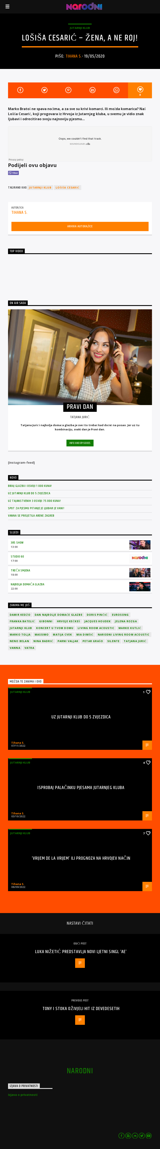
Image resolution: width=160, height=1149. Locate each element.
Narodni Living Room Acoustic (124, 634)
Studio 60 (17, 556)
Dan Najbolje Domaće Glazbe (59, 615)
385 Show (17, 542)
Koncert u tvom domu (54, 628)
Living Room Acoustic (96, 628)
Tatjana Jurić (135, 641)
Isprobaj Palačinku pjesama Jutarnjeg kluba (80, 787)
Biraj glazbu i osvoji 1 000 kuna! (30, 486)
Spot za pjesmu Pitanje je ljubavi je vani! (36, 508)
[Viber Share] (13, 173)
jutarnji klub (40, 187)
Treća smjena (20, 570)
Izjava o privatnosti (22, 1095)
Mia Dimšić (85, 634)
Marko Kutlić (130, 628)
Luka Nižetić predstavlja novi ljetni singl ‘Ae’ (81, 951)
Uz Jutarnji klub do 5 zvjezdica (29, 493)
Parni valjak (68, 641)
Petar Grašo (93, 641)
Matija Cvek (62, 634)
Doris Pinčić (97, 615)
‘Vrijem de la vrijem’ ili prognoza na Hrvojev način (81, 858)
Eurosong (120, 615)
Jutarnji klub (80, 28)
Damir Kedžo (20, 615)
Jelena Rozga (126, 621)
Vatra (29, 648)
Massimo (42, 634)
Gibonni (45, 621)
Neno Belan (19, 641)
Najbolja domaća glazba (27, 584)
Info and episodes (80, 443)
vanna (15, 648)
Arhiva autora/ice (80, 226)
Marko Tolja (20, 634)
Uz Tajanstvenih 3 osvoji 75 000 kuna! (34, 501)
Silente (113, 641)
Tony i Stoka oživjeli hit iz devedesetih (81, 1008)
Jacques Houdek (97, 621)
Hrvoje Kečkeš (68, 621)
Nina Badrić (43, 641)
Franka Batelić (22, 621)
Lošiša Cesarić (68, 187)
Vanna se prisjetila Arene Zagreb (31, 516)
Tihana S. (74, 56)
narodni (80, 1071)
